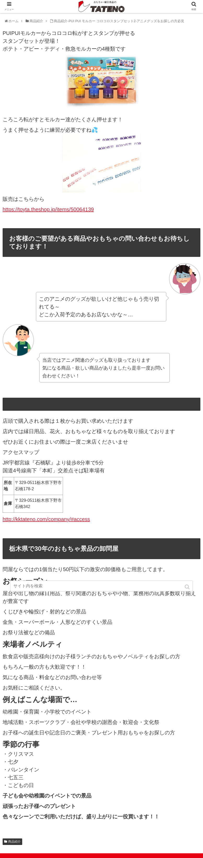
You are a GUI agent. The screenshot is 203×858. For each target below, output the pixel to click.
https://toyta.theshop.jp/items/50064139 (48, 209)
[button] (188, 587)
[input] (101, 586)
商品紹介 (14, 841)
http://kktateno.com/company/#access (46, 519)
